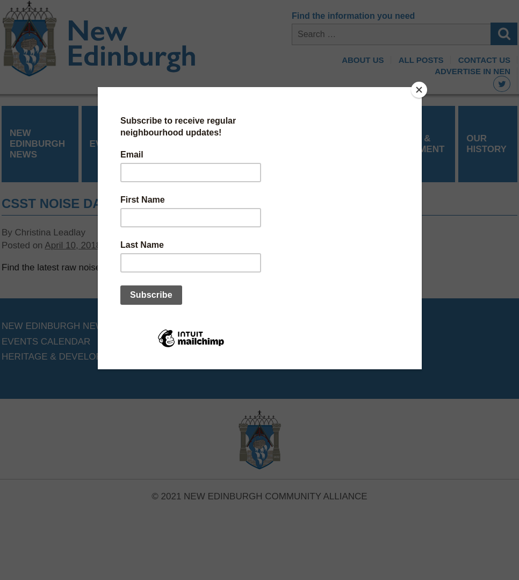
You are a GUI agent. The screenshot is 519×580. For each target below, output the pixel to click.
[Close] (419, 90)
